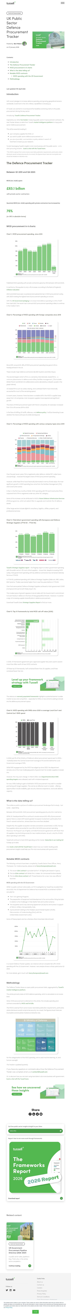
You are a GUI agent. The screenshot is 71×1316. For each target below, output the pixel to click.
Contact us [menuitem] (40, 1285)
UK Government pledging (20, 301)
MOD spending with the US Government (28, 76)
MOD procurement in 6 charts (21, 67)
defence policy (41, 412)
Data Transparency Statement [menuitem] (47, 1300)
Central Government (14, 13)
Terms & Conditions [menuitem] (43, 1297)
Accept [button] (35, 1311)
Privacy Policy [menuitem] (41, 1294)
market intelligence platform (43, 122)
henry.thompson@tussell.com (46, 866)
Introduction (14, 62)
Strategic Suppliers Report (31, 602)
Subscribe (13, 1131)
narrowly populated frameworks (27, 696)
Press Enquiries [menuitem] (42, 1291)
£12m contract (19, 873)
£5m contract (21, 871)
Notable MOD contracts (18, 73)
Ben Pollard (20, 43)
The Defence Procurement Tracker (22, 65)
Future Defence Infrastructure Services (51, 498)
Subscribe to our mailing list (54, 840)
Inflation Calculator (13, 290)
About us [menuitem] (40, 1282)
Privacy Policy (9, 1307)
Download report (14, 1198)
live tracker (24, 120)
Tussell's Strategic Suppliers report (18, 568)
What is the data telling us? (20, 70)
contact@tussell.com (39, 1072)
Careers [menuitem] (39, 1288)
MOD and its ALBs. (28, 1003)
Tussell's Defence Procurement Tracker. (28, 115)
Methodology (15, 79)
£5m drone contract (21, 876)
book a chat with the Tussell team (21, 847)
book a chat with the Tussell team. (34, 148)
